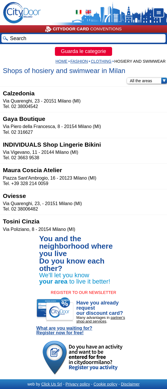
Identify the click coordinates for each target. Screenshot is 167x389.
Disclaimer (130, 384)
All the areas (148, 81)
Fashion (79, 61)
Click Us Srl (51, 384)
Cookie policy (105, 384)
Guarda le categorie (83, 51)
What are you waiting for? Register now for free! (64, 330)
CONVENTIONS (83, 29)
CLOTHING (101, 61)
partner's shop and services (100, 319)
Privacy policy (77, 384)
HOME (61, 61)
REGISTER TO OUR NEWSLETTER (83, 292)
